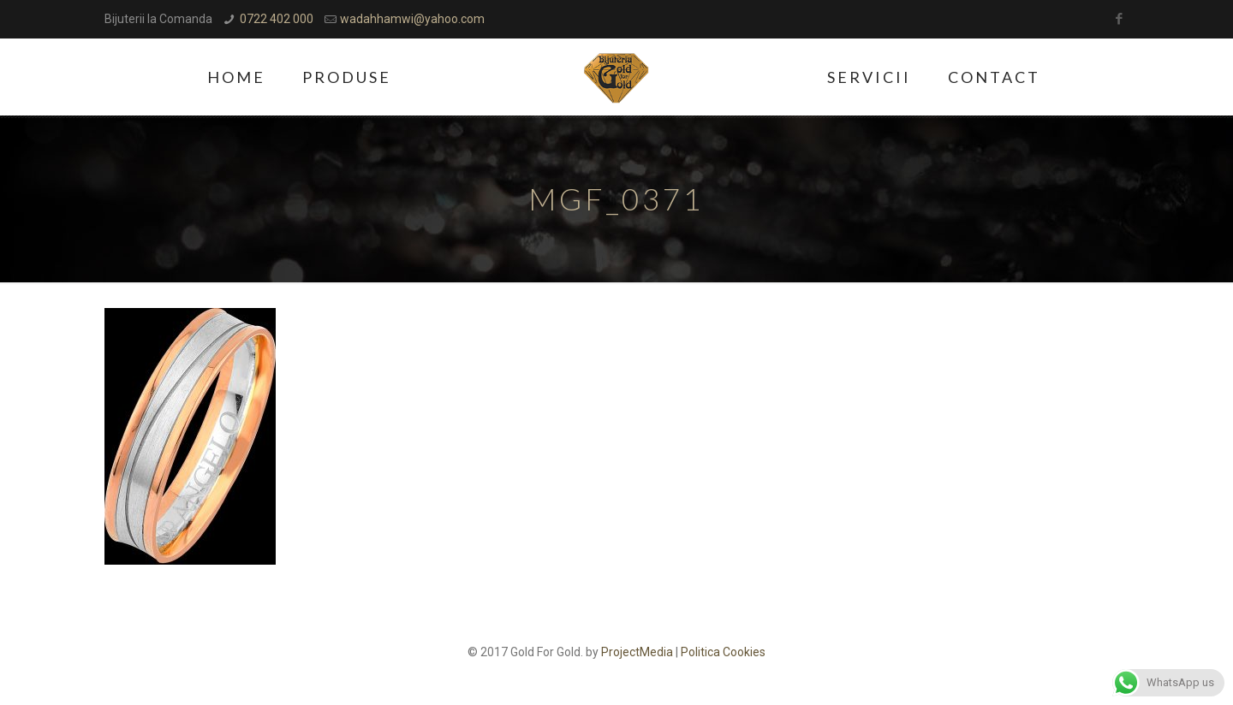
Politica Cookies (723, 652)
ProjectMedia (637, 652)
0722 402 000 (276, 19)
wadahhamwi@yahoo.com (412, 19)
